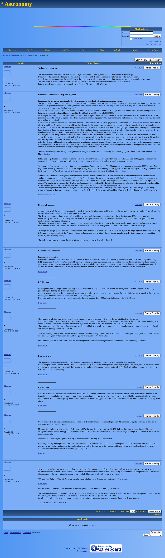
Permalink (138, 68)
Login (157, 36)
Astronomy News (17, 56)
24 (108, 511)
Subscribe (155, 532)
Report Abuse (82, 551)
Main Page (12, 50)
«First (98, 511)
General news (32, 56)
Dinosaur (157, 514)
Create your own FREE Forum (75, 548)
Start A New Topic (144, 60)
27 (115, 511)
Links (47, 50)
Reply (157, 60)
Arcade (135, 50)
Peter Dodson (122, 479)
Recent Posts (153, 50)
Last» (122, 511)
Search (29, 50)
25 (111, 511)
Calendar (117, 50)
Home (5, 56)
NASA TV (65, 50)
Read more (42, 271)
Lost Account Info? (153, 44)
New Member (155, 42)
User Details (82, 50)
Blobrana (7, 67)
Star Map (100, 50)
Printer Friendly (152, 68)
